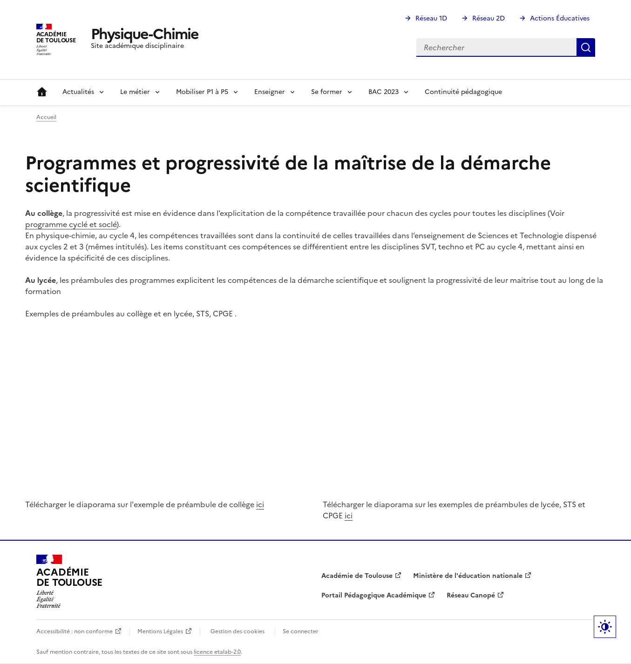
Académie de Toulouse (357, 576)
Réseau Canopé (471, 595)
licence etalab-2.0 (217, 652)
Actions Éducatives (560, 18)
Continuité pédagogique (463, 92)
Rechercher (586, 47)
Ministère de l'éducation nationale (467, 576)
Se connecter (301, 631)
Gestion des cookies (237, 631)
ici (260, 504)
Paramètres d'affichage (605, 627)
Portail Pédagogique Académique (373, 595)
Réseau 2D (488, 18)
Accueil (42, 92)
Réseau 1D (431, 18)
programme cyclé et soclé (70, 224)
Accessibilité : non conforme (74, 631)
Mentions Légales (160, 631)
